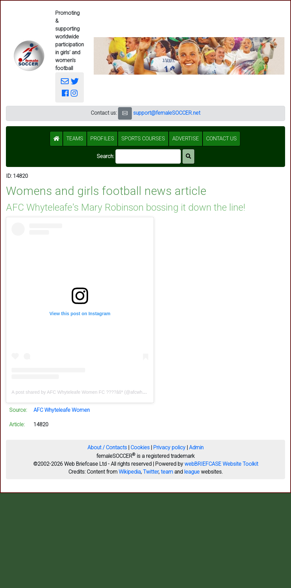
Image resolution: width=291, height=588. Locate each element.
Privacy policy (169, 447)
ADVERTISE (185, 138)
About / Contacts (107, 447)
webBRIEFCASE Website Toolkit (221, 464)
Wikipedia (130, 472)
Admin (196, 447)
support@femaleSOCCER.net (166, 113)
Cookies (140, 447)
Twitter (150, 472)
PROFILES (102, 138)
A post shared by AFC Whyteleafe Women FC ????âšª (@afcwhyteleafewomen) (93, 392)
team (167, 472)
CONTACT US (221, 138)
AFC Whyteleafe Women (62, 410)
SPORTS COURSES (143, 138)
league (192, 472)
